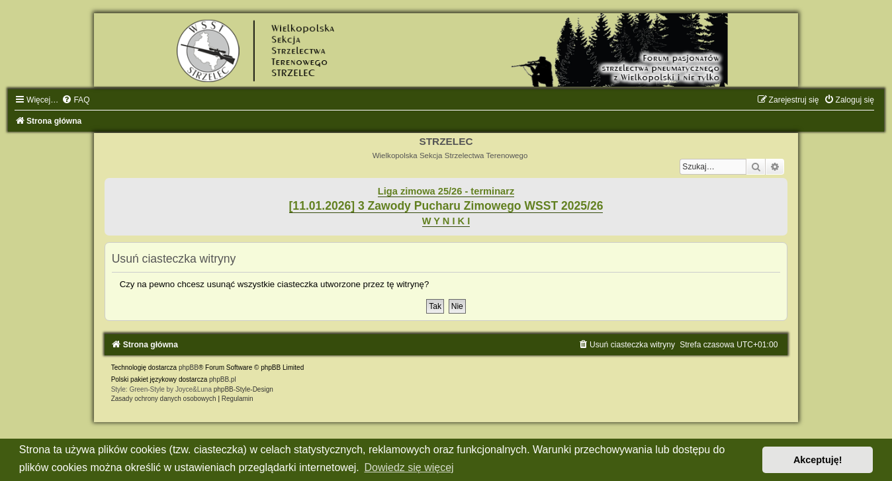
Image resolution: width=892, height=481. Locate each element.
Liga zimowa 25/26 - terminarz (446, 191)
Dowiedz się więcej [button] (408, 467)
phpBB (189, 367)
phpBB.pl (222, 379)
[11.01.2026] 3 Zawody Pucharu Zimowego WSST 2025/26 (446, 205)
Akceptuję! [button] (817, 460)
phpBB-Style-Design (243, 389)
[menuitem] (75, 100)
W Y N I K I (446, 221)
